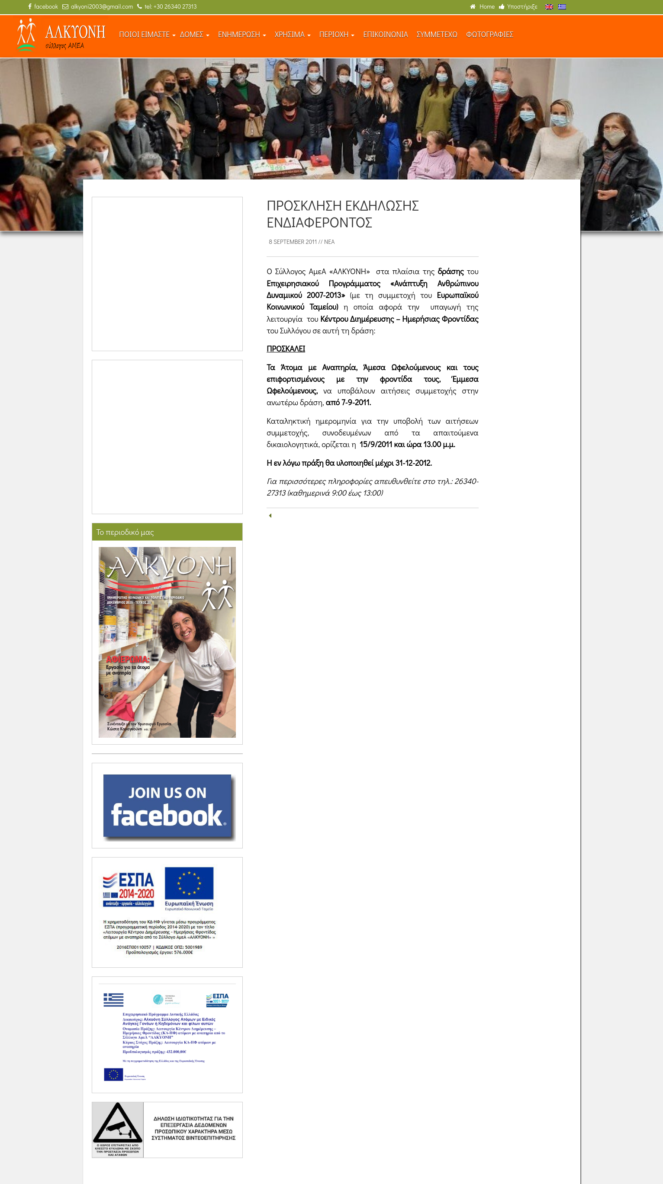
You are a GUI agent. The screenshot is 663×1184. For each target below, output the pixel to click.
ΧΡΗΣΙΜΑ (293, 34)
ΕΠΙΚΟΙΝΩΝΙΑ (385, 34)
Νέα (329, 241)
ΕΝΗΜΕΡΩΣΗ (242, 34)
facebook (43, 6)
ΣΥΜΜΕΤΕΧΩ (437, 34)
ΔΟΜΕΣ (194, 34)
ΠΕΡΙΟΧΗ (337, 34)
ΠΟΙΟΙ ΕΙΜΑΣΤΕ (147, 34)
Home (482, 6)
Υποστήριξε (518, 6)
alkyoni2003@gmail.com (97, 6)
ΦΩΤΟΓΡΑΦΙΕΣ (489, 34)
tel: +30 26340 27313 (166, 6)
